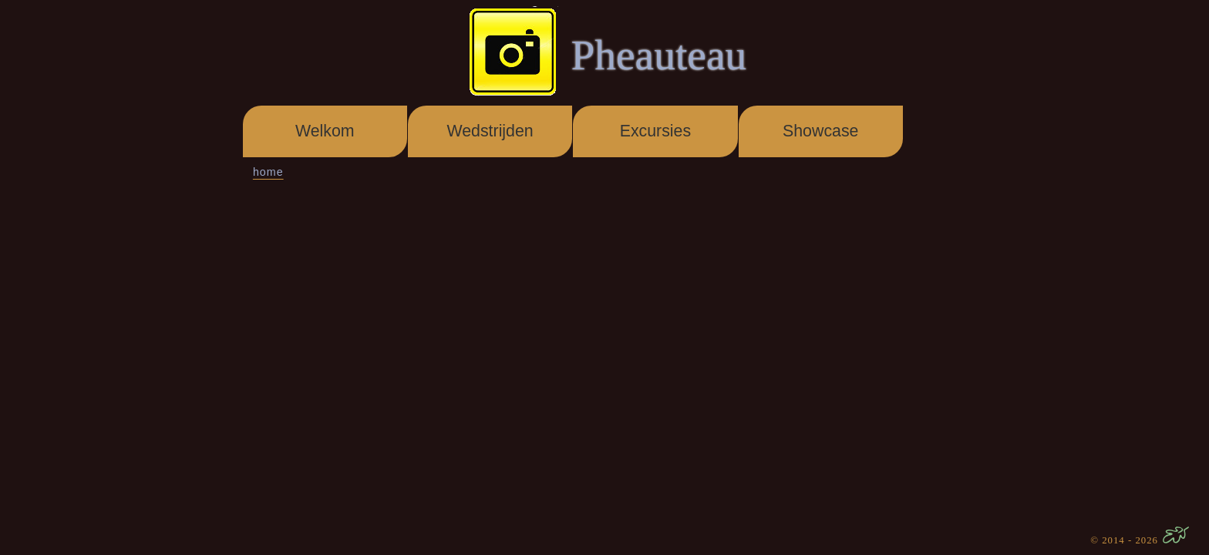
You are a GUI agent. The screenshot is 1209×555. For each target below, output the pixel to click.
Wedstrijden (489, 131)
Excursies (655, 131)
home (268, 172)
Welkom (325, 131)
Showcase (820, 131)
